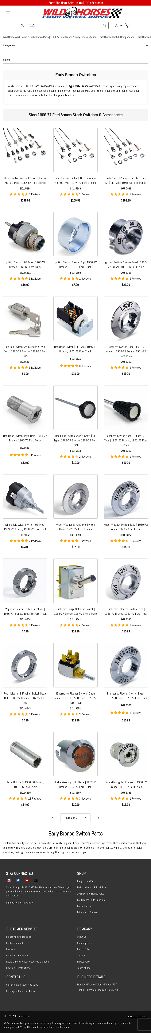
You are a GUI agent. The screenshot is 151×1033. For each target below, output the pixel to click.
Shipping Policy (85, 943)
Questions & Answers (17, 955)
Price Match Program (87, 912)
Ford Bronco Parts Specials (91, 900)
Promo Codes (84, 906)
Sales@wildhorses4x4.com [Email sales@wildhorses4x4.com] (20, 991)
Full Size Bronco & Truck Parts (92, 887)
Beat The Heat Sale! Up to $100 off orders (75, 3)
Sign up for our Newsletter (19, 902)
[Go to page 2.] (98, 817)
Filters (75, 59)
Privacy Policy (83, 961)
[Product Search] (75, 25)
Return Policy (83, 949)
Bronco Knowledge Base (18, 936)
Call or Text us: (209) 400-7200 (22, 984)
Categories (75, 45)
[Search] (104, 25)
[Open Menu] (7, 13)
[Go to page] (75, 817)
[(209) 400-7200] (22, 25)
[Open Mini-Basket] (129, 25)
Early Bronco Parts (86, 881)
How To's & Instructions (18, 968)
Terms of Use (84, 968)
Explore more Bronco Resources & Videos (27, 961)
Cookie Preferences (137, 1016)
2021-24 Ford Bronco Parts (90, 893)
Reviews (10, 949)
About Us (81, 936)
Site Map (81, 955)
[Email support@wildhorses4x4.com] (32, 25)
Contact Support (14, 943)
